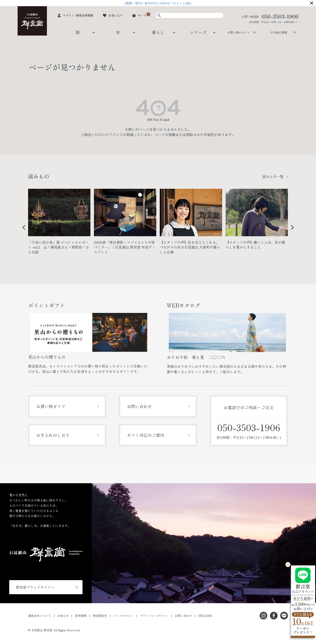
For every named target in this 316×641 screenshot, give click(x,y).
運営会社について (39, 616)
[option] (59, 223)
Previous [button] (22, 230)
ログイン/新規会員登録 (78, 15)
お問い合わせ (139, 406)
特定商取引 (100, 616)
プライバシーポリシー (154, 616)
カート (142, 15)
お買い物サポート (238, 32)
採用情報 (80, 616)
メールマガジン (123, 616)
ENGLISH (205, 616)
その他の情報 (278, 32)
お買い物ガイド (50, 406)
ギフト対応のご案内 (145, 435)
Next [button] (290, 230)
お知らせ (63, 616)
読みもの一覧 (273, 176)
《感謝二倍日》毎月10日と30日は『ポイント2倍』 (158, 3)
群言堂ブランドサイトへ (35, 587)
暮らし (158, 32)
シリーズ (198, 32)
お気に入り (115, 15)
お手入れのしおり (53, 435)
